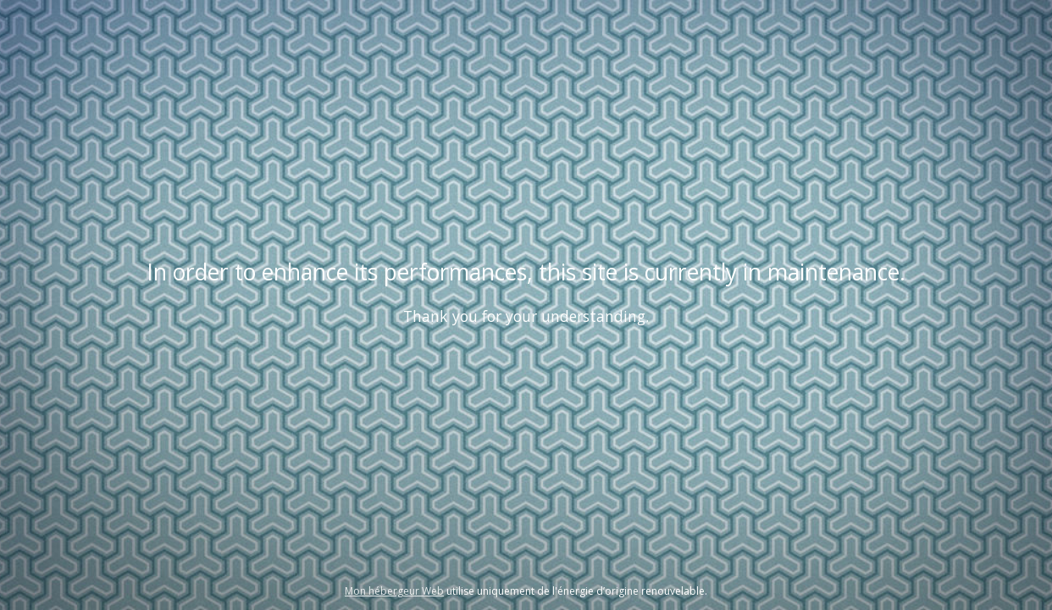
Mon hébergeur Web (394, 591)
